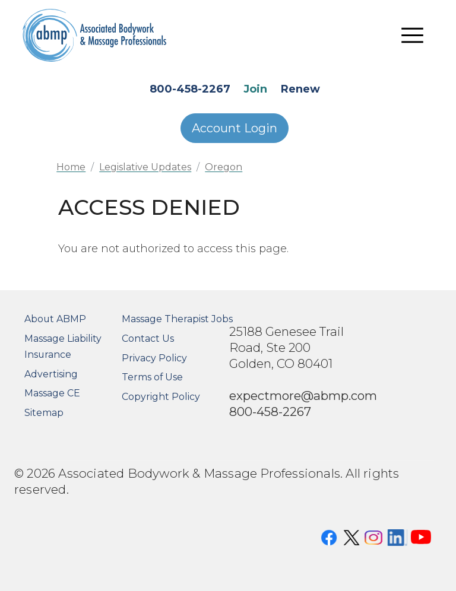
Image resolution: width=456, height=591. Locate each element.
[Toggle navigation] (412, 36)
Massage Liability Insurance (63, 346)
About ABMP (55, 319)
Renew (300, 89)
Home (71, 167)
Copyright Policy (161, 396)
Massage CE (52, 393)
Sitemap (44, 412)
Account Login (234, 128)
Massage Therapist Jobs (177, 319)
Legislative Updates (145, 167)
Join (255, 89)
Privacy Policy (154, 358)
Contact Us (148, 338)
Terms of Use (152, 377)
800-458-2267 (190, 89)
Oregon (223, 167)
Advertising (51, 374)
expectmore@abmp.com (303, 395)
